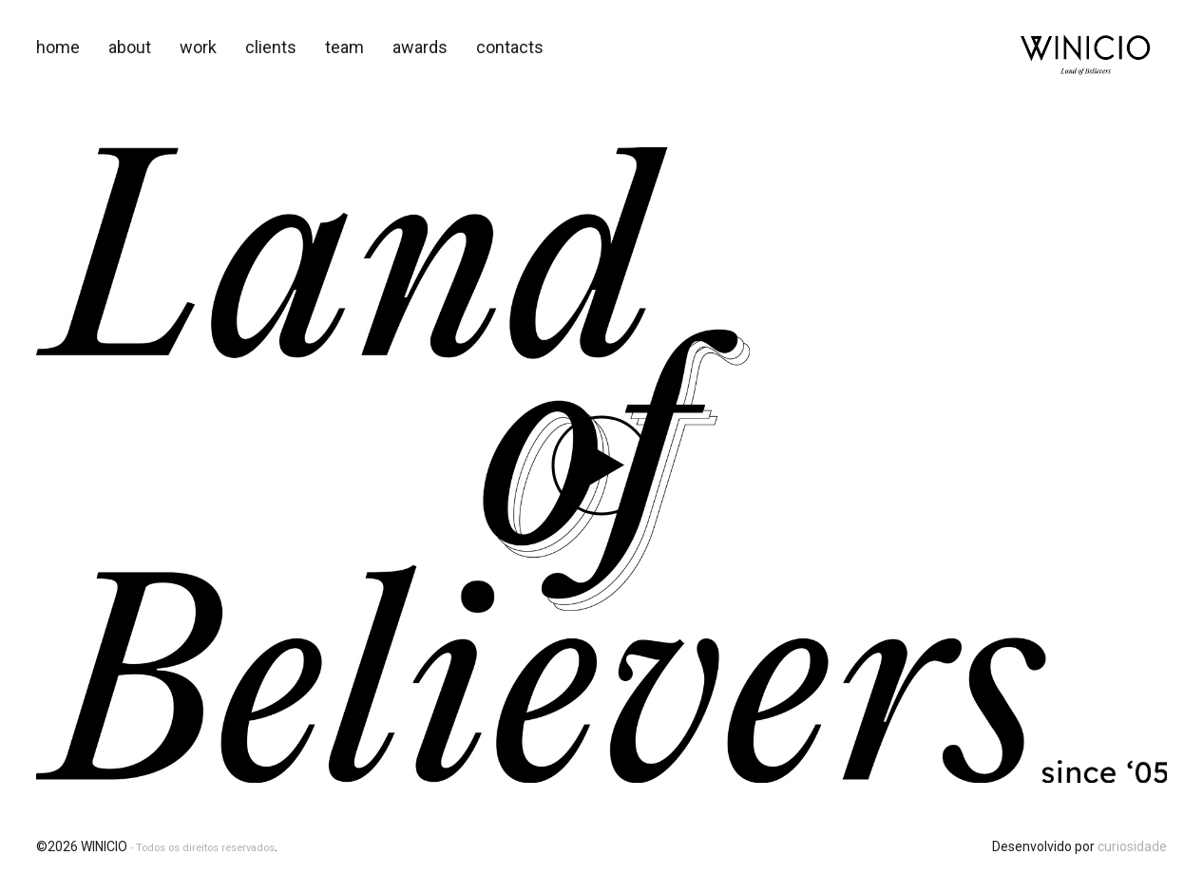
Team (344, 47)
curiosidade (1132, 846)
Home (58, 47)
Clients (270, 47)
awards (420, 47)
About (129, 47)
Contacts (510, 47)
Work (198, 47)
